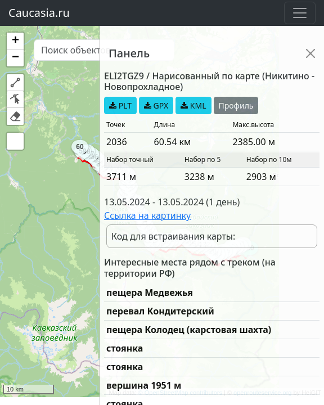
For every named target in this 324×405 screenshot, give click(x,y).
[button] (15, 41)
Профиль (236, 105)
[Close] (311, 53)
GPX (156, 105)
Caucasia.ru (39, 12)
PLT (120, 105)
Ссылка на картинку (147, 215)
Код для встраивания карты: (173, 236)
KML (193, 105)
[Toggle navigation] (300, 13)
